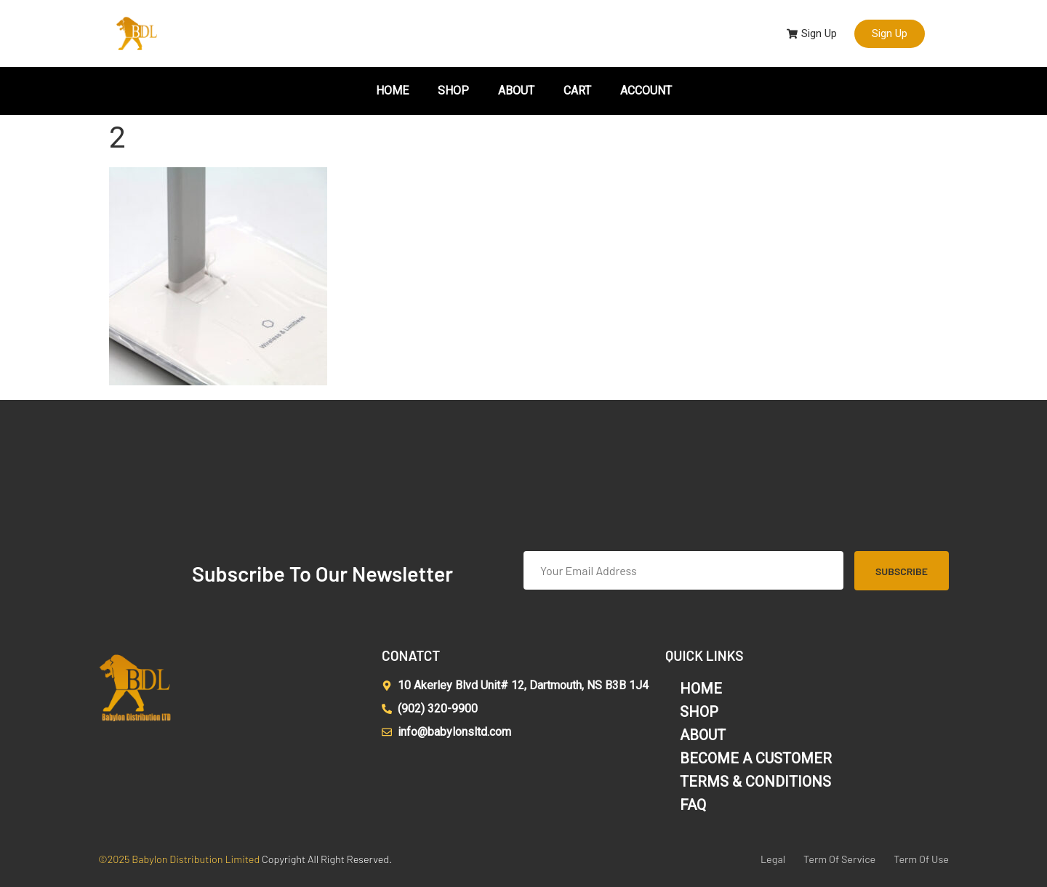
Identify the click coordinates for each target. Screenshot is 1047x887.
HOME (392, 90)
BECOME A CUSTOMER (756, 758)
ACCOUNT (646, 90)
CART (577, 90)
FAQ (693, 805)
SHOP (453, 90)
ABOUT (516, 90)
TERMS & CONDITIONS (755, 781)
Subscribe (901, 571)
